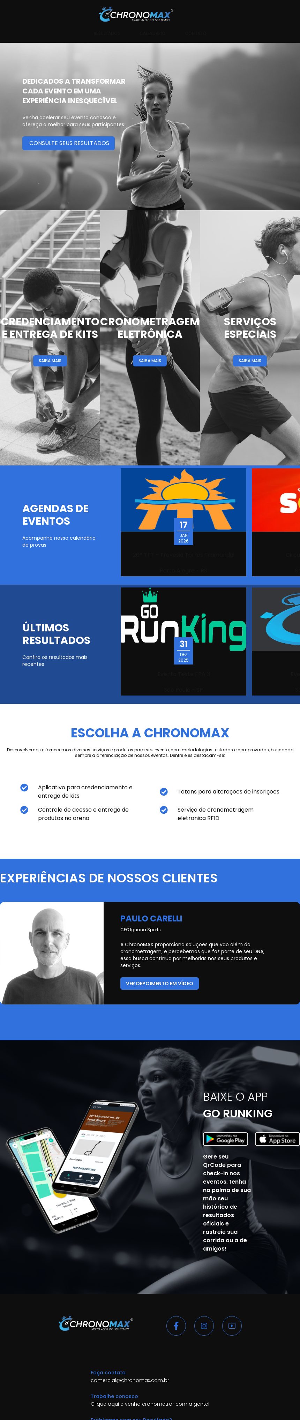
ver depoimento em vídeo (159, 983)
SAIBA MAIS (50, 361)
